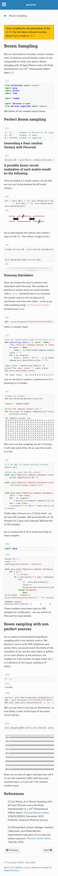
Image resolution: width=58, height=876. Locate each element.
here (36, 293)
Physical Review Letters (36, 812)
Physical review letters (39, 838)
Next (48, 850)
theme (35, 867)
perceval (31, 5)
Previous (12, 850)
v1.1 (31, 36)
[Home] (5, 15)
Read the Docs (12, 870)
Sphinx (19, 867)
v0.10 (9, 32)
